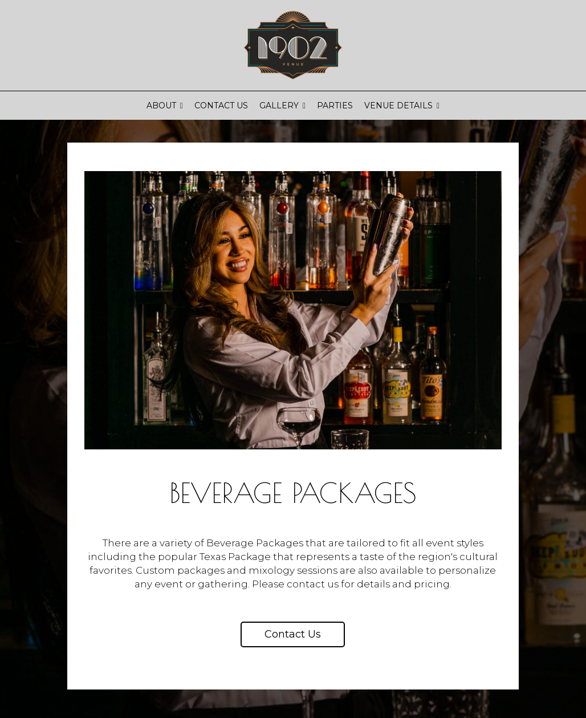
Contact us (292, 634)
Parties (335, 105)
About (164, 105)
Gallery (282, 105)
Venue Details (402, 105)
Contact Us (221, 105)
